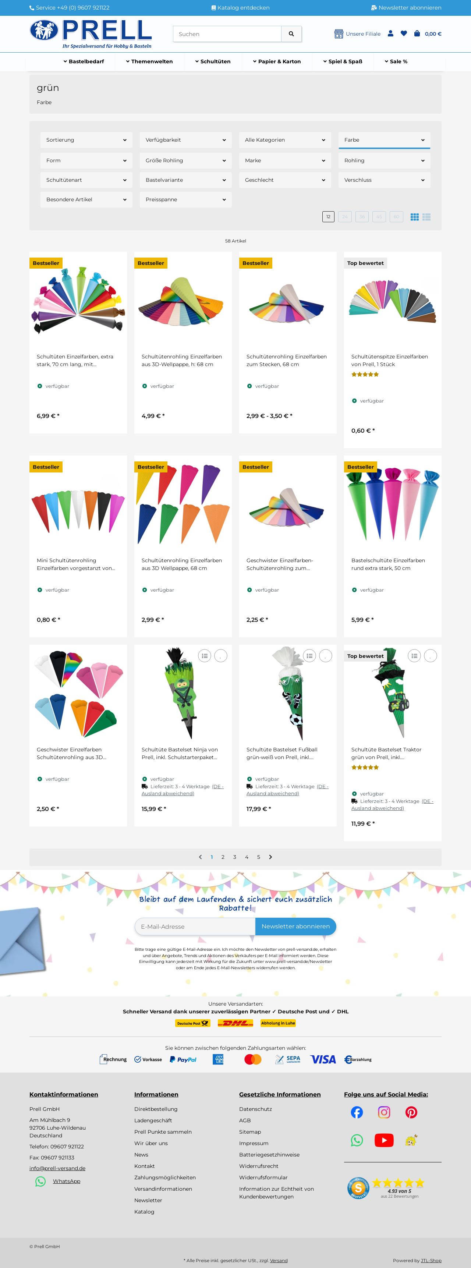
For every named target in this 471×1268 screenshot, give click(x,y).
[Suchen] (227, 34)
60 (396, 216)
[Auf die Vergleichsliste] (204, 655)
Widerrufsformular (263, 1177)
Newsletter (148, 1200)
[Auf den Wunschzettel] (220, 655)
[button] (390, 34)
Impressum (254, 1143)
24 (345, 216)
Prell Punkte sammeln (163, 1132)
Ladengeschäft (153, 1120)
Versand (279, 1260)
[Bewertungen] (365, 374)
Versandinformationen (163, 1189)
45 (379, 216)
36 (362, 216)
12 (328, 216)
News (141, 1154)
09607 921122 (67, 1146)
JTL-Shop (431, 1260)
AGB (245, 1120)
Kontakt (144, 1166)
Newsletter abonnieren (296, 926)
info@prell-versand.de (57, 1168)
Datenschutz (255, 1109)
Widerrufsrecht (259, 1166)
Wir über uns (151, 1143)
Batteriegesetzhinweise (269, 1154)
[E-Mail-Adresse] (195, 926)
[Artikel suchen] (291, 34)
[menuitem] (84, 62)
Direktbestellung (156, 1109)
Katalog (144, 1211)
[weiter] (271, 857)
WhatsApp (66, 1181)
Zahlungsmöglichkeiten (165, 1177)
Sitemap (250, 1132)
